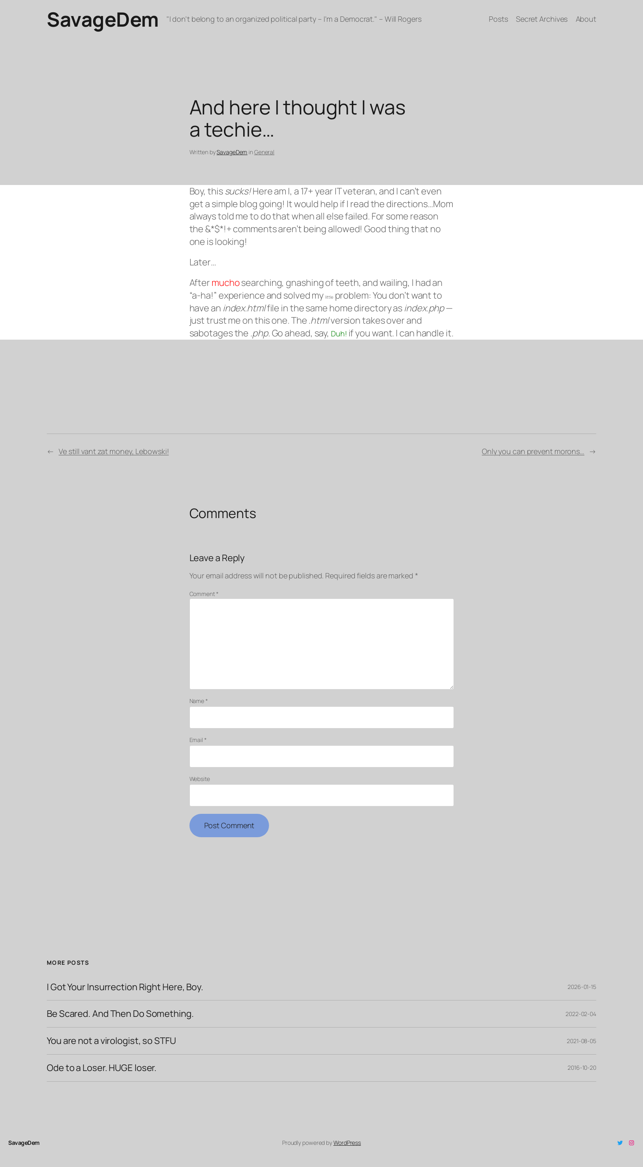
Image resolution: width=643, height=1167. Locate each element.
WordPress (347, 1142)
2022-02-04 (580, 1014)
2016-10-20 (582, 1067)
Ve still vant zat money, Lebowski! (114, 451)
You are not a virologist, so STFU (111, 1041)
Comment (204, 594)
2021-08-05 (581, 1041)
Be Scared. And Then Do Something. (120, 1014)
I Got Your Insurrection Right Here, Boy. (125, 987)
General (264, 152)
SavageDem (103, 19)
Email (198, 740)
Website (199, 779)
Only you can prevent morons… (533, 451)
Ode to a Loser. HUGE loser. (102, 1068)
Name (198, 701)
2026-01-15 (582, 987)
